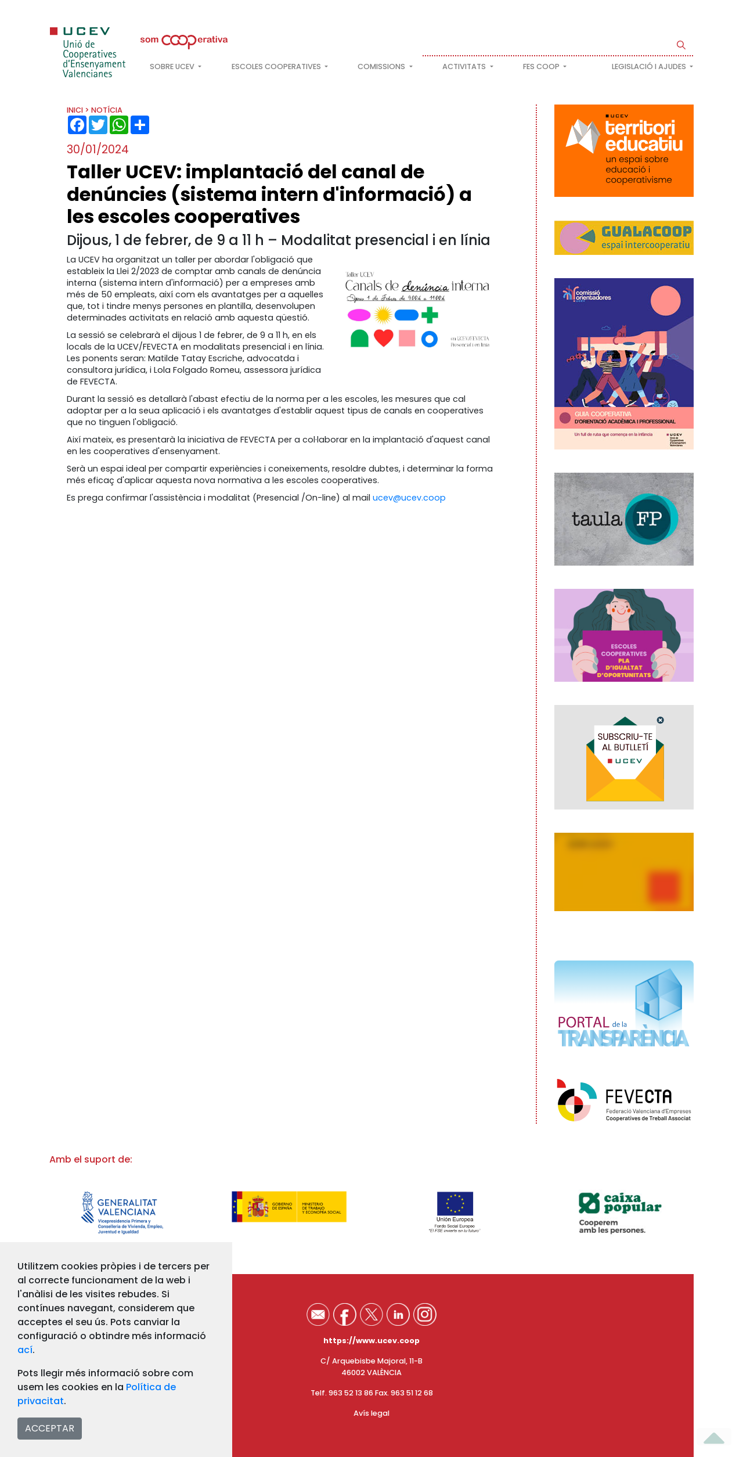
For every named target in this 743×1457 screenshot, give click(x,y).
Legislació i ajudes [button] (650, 66)
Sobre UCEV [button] (173, 66)
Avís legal (371, 1413)
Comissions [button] (382, 66)
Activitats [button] (465, 66)
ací (25, 1350)
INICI (75, 110)
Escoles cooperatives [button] (277, 66)
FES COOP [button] (542, 66)
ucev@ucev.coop (409, 497)
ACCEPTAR (49, 1428)
